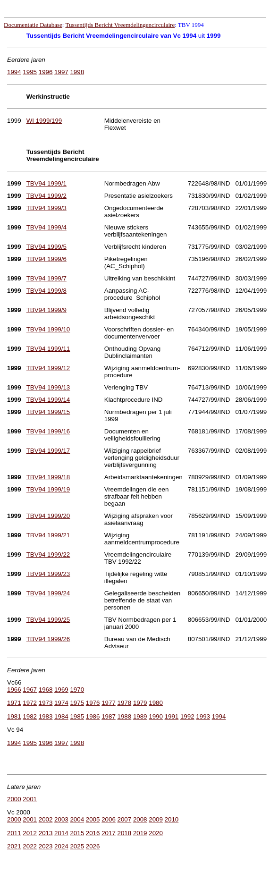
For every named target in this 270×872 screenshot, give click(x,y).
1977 (108, 702)
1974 (61, 702)
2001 (30, 799)
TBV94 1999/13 (48, 387)
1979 (140, 702)
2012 (30, 833)
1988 (125, 716)
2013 (46, 833)
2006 (108, 819)
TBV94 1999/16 (48, 431)
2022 (30, 846)
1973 (46, 702)
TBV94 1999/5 (46, 246)
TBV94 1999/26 (48, 639)
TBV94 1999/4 (46, 227)
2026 (93, 846)
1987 (108, 716)
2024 (61, 846)
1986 (93, 716)
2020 (156, 833)
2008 (140, 819)
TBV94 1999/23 (48, 573)
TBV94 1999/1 (46, 183)
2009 (156, 819)
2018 (125, 833)
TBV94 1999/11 (48, 348)
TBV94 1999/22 (48, 554)
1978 (125, 702)
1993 (203, 716)
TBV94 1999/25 (48, 619)
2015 (77, 833)
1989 (140, 716)
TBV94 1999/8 (46, 290)
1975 (77, 702)
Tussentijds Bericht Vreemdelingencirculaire (120, 24)
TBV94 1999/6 (46, 258)
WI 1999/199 (44, 120)
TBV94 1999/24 (48, 593)
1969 (61, 689)
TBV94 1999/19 (48, 489)
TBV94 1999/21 (48, 535)
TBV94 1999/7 (46, 278)
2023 (46, 846)
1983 (46, 716)
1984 (61, 716)
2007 (125, 819)
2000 (14, 799)
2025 (77, 846)
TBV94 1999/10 (48, 329)
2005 (93, 819)
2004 (77, 819)
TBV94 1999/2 (46, 195)
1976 (93, 702)
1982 (30, 716)
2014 (61, 833)
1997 (61, 72)
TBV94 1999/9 (46, 309)
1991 (172, 716)
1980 (156, 702)
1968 (46, 689)
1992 (187, 716)
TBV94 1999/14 (48, 399)
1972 (30, 702)
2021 (14, 846)
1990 (156, 716)
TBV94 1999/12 (48, 368)
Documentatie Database (33, 24)
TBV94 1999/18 (48, 477)
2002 (46, 819)
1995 (30, 72)
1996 (46, 72)
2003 (61, 819)
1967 (30, 689)
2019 (140, 833)
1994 (14, 72)
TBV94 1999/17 (48, 450)
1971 (14, 702)
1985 (77, 716)
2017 (108, 833)
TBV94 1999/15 (48, 411)
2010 (172, 819)
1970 (77, 689)
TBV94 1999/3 (46, 208)
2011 (14, 833)
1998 (77, 72)
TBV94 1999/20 (48, 515)
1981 (14, 716)
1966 (14, 689)
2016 (93, 833)
